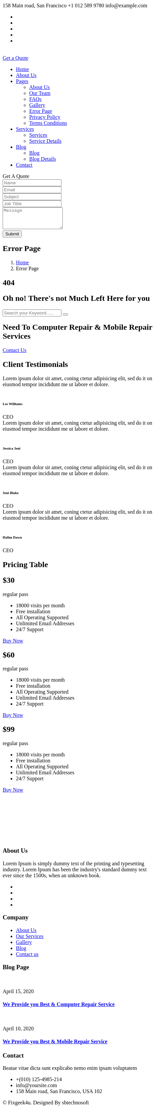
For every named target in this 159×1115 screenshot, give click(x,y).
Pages (22, 81)
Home (22, 69)
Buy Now (13, 644)
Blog (21, 147)
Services (25, 129)
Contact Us (15, 354)
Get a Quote (15, 58)
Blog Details (42, 159)
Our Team (39, 93)
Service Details (45, 141)
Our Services (29, 940)
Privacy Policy (44, 117)
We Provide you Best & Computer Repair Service (59, 1008)
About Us (26, 75)
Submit (12, 237)
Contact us (27, 958)
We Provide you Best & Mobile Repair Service (55, 1045)
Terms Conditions (48, 123)
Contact (24, 165)
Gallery (37, 105)
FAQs (35, 99)
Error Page (40, 111)
